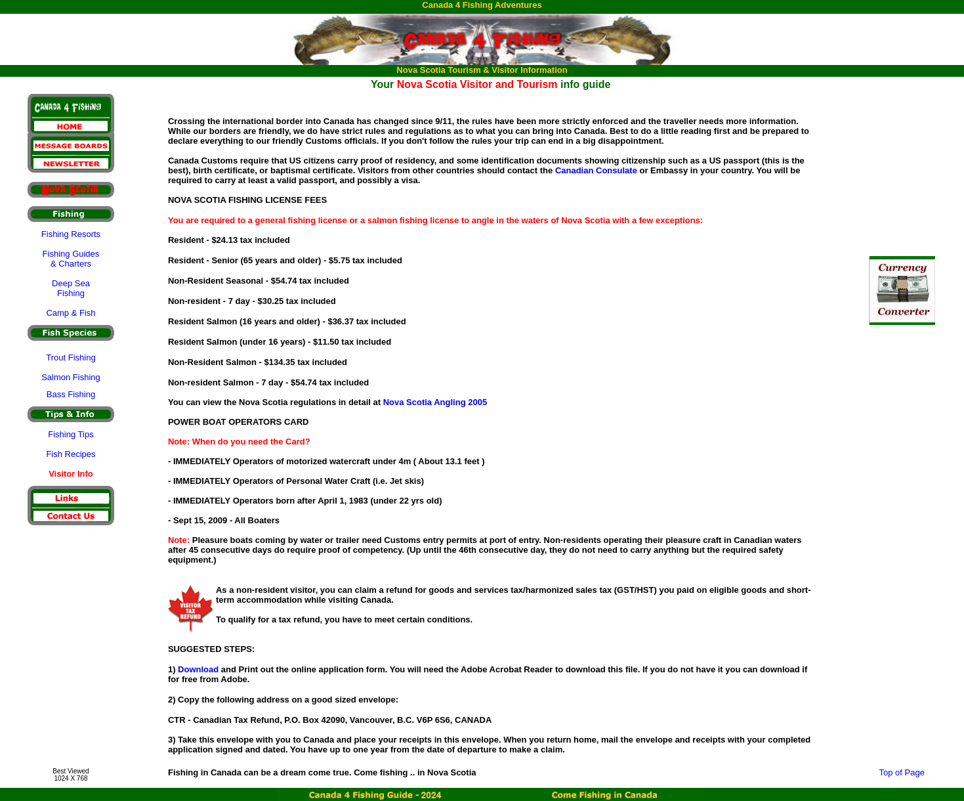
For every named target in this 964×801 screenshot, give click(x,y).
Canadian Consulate (596, 170)
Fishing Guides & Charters (71, 259)
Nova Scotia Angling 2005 (435, 402)
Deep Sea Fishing (71, 288)
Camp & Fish (70, 313)
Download (198, 669)
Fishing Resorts (70, 234)
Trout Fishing (70, 357)
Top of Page (902, 772)
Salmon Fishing (70, 377)
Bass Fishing (71, 394)
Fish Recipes (70, 454)
